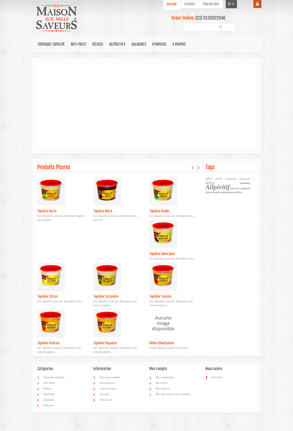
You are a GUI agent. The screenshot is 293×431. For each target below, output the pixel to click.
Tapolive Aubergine (162, 254)
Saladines (138, 44)
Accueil (171, 4)
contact (189, 4)
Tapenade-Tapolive (51, 44)
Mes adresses (162, 388)
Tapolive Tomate (160, 296)
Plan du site (106, 399)
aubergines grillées (231, 192)
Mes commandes (164, 377)
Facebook (217, 377)
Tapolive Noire (102, 211)
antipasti (245, 188)
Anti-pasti (244, 178)
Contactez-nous (108, 388)
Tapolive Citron (47, 296)
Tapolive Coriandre (106, 296)
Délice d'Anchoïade (161, 343)
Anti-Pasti (78, 44)
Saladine (245, 183)
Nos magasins (107, 382)
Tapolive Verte (47, 211)
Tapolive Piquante (105, 343)
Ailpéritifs (117, 44)
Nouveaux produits (110, 377)
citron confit (212, 192)
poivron (235, 188)
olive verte (213, 178)
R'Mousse (159, 44)
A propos (179, 44)
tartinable (230, 178)
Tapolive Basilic (159, 211)
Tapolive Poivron (48, 343)
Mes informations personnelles (172, 394)
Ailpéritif (217, 187)
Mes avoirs (161, 382)
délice (210, 182)
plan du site (211, 4)
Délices (97, 44)
